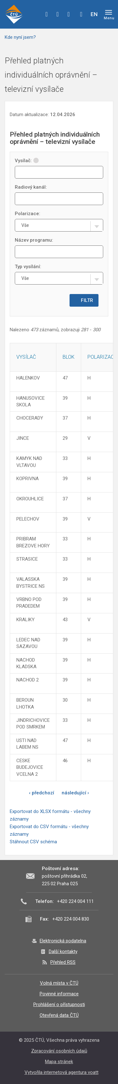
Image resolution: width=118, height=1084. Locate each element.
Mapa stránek (59, 1061)
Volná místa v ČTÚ (59, 983)
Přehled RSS (63, 962)
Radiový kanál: (31, 187)
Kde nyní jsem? (20, 37)
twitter (57, 14)
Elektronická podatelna (63, 941)
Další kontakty (63, 951)
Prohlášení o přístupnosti (59, 1004)
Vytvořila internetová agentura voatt (61, 1072)
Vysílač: (27, 160)
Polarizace (102, 357)
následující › (75, 793)
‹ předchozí (41, 793)
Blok (69, 357)
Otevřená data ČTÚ (59, 1015)
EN (94, 14)
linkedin (68, 14)
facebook (46, 14)
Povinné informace (59, 994)
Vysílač (26, 357)
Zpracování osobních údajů (59, 1051)
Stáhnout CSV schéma (33, 842)
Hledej (81, 14)
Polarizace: (27, 213)
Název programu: (34, 240)
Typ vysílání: (28, 266)
